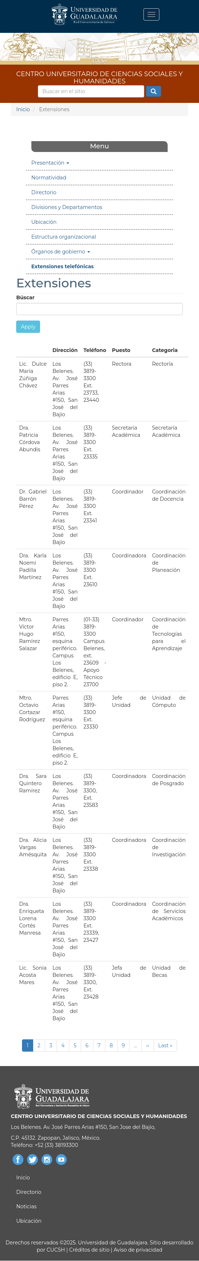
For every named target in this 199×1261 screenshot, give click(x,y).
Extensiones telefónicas (62, 266)
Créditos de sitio (89, 1250)
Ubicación (44, 222)
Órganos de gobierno (60, 251)
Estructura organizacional (63, 237)
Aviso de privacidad (137, 1250)
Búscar (25, 297)
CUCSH (56, 1250)
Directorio (43, 192)
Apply (28, 326)
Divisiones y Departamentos (66, 207)
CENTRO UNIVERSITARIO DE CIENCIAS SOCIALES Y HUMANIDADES (99, 76)
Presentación (50, 163)
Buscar (153, 92)
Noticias (26, 1206)
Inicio (23, 109)
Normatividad (48, 177)
